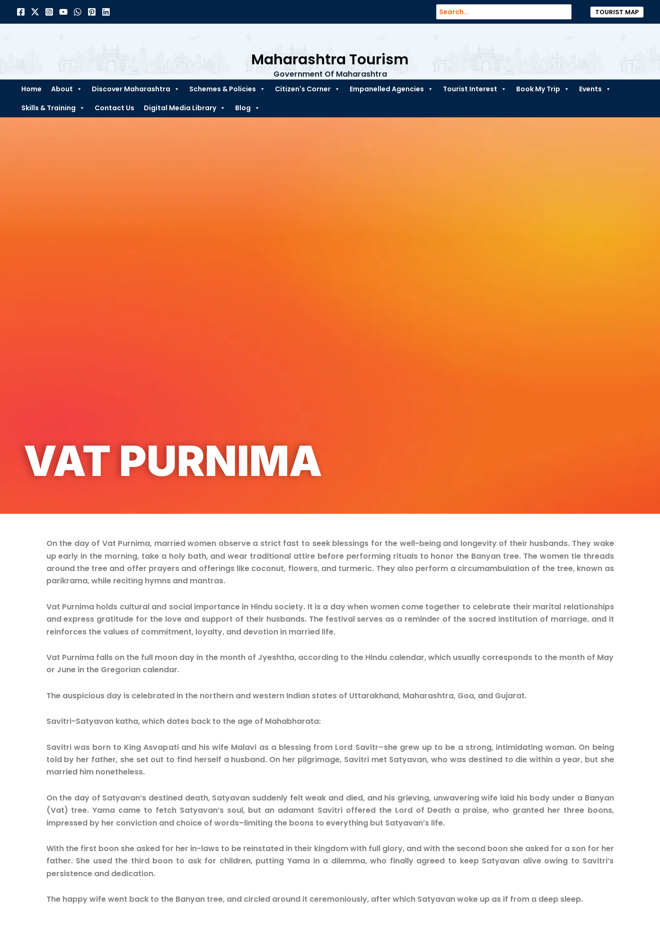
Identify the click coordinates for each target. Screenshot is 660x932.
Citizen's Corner (307, 88)
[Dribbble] (77, 12)
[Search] (569, 12)
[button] (616, 12)
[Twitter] (35, 12)
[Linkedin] (106, 12)
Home (31, 89)
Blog (247, 107)
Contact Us (114, 108)
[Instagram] (49, 12)
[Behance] (63, 12)
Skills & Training (53, 107)
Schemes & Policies (227, 88)
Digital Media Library (185, 107)
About (66, 88)
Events (595, 88)
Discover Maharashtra (136, 88)
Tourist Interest (475, 88)
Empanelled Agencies (391, 88)
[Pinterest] (92, 12)
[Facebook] (21, 12)
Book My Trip (543, 88)
